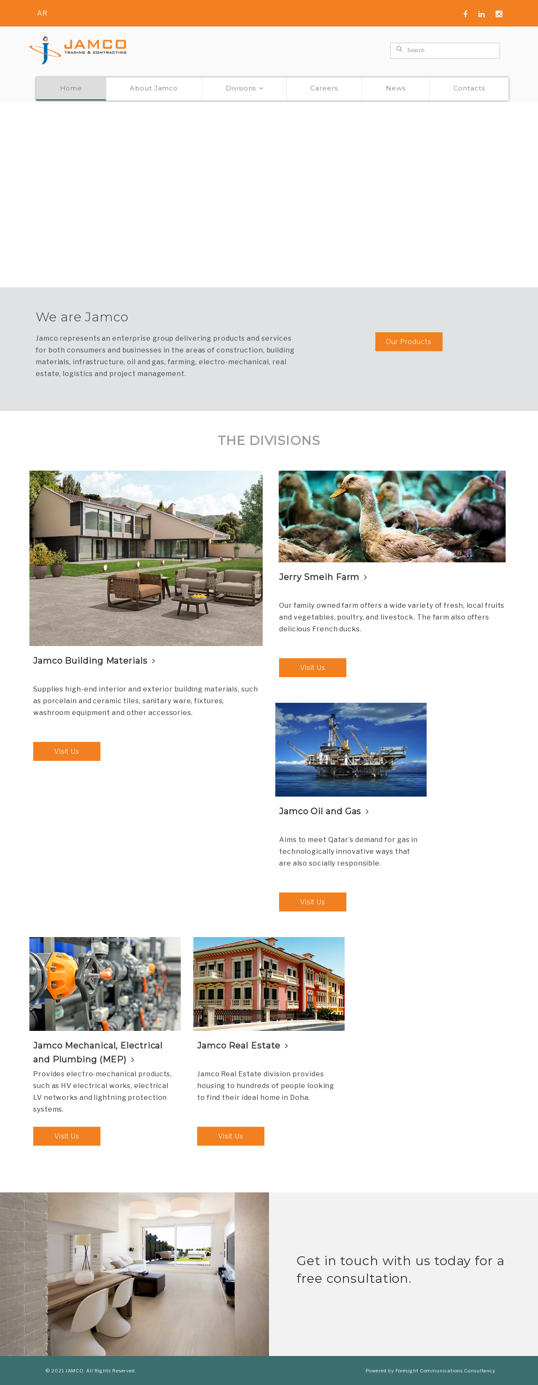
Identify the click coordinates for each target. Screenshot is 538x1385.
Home (71, 88)
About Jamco (154, 88)
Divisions (245, 88)
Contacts (469, 88)
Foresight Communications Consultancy (446, 1371)
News (396, 88)
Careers (324, 88)
